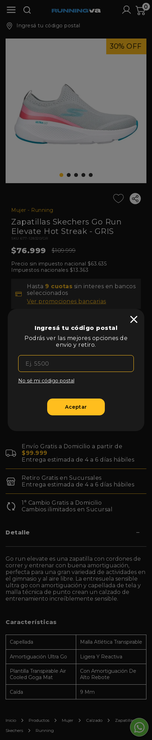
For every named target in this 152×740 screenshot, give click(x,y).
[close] (133, 319)
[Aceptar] (76, 407)
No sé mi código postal (46, 381)
